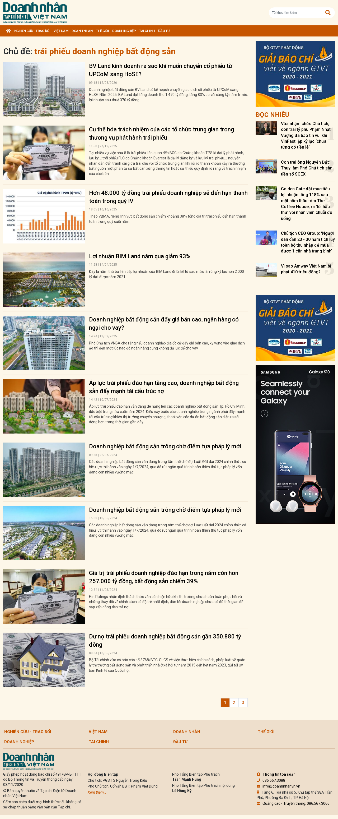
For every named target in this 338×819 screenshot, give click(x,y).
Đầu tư (164, 31)
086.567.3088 (271, 780)
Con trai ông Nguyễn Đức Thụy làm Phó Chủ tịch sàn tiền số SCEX (306, 168)
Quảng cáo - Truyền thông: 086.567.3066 (293, 803)
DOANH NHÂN (82, 31)
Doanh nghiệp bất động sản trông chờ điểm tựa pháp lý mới (165, 446)
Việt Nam (61, 31)
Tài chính (147, 31)
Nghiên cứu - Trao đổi (32, 31)
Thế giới (102, 31)
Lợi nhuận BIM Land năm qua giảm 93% (139, 256)
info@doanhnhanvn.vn (278, 786)
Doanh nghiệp (124, 31)
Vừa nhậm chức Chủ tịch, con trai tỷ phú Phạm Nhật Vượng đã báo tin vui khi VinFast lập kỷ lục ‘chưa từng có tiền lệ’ (306, 135)
